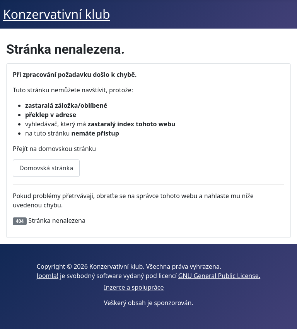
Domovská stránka (46, 168)
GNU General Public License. (219, 275)
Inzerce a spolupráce (134, 287)
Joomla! (47, 275)
